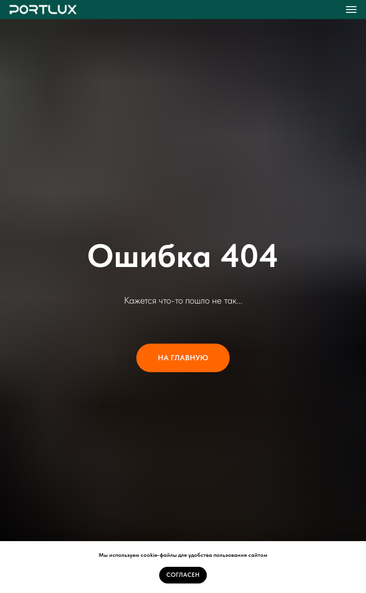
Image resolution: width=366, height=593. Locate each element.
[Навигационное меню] (351, 9)
